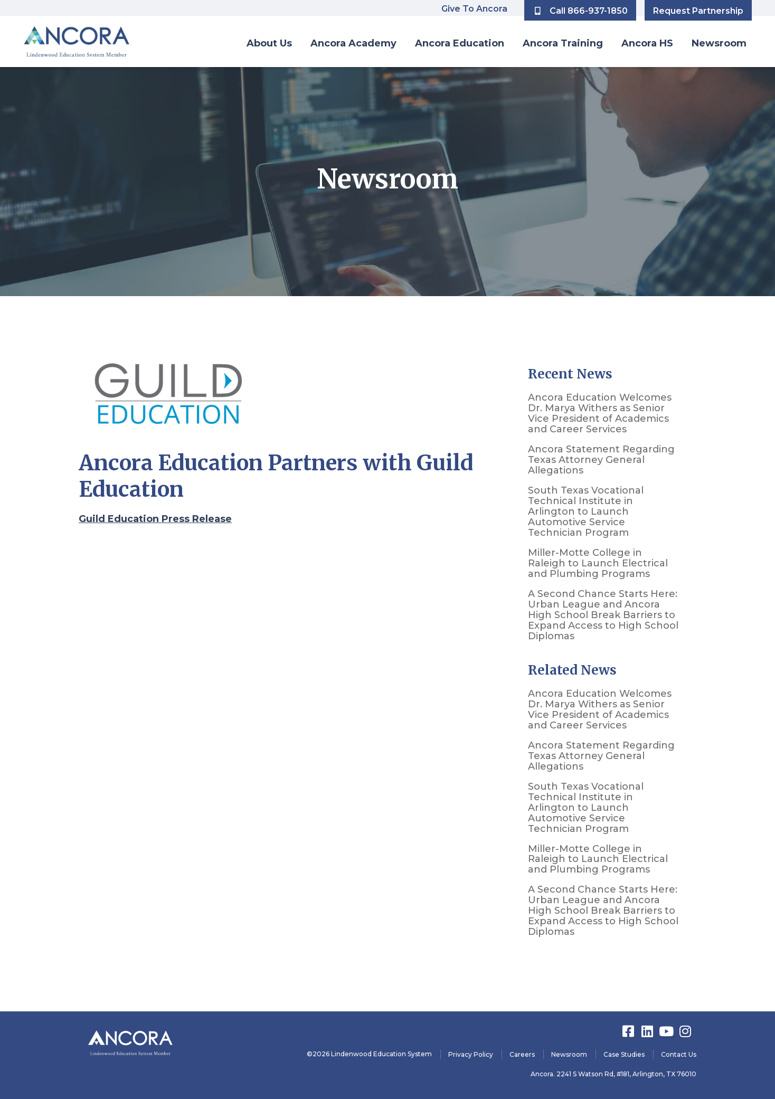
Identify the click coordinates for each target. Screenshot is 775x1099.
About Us (269, 43)
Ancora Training (563, 43)
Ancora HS (647, 43)
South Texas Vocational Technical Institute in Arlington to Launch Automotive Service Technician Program (586, 511)
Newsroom (719, 43)
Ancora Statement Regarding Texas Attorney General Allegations (601, 459)
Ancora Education (459, 43)
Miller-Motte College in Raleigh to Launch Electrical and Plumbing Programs (598, 563)
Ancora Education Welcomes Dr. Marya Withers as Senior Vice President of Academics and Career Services (600, 413)
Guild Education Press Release (155, 519)
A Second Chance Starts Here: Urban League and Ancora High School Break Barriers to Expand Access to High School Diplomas (603, 615)
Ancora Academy (353, 43)
